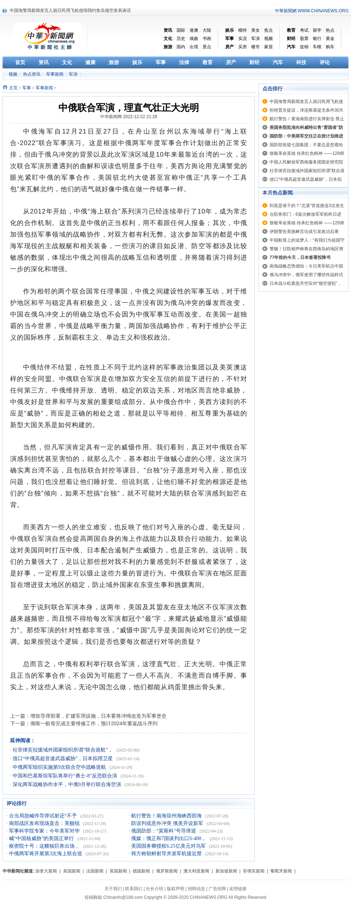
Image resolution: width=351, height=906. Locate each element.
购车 (330, 46)
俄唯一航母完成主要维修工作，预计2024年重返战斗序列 (93, 723)
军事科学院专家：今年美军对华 (45, 831)
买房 (242, 46)
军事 (26, 87)
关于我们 (113, 888)
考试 (304, 30)
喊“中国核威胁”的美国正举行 (42, 838)
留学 (317, 30)
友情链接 (237, 888)
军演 (255, 38)
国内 (181, 46)
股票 (304, 38)
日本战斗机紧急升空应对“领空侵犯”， (306, 283)
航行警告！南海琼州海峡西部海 (167, 815)
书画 (207, 38)
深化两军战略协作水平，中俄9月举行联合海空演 (68, 784)
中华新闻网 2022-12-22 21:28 (128, 116)
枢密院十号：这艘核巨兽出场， (45, 846)
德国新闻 (141, 871)
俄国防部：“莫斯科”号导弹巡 (164, 831)
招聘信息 (196, 888)
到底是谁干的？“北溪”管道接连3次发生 (307, 205)
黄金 (330, 38)
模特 (242, 30)
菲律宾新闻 (254, 871)
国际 (181, 30)
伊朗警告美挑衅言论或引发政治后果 (304, 231)
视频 (268, 38)
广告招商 (217, 888)
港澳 (194, 30)
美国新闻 (71, 871)
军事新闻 (55, 74)
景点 (207, 46)
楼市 (255, 46)
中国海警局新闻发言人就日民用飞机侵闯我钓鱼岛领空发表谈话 (70, 10)
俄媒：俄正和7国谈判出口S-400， (169, 838)
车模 (317, 46)
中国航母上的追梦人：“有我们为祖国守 (307, 240)
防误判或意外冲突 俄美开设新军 (167, 823)
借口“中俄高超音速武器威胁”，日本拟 (306, 179)
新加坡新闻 (226, 871)
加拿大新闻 (46, 871)
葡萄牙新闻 (281, 871)
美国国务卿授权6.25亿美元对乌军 (169, 846)
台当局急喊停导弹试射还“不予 (43, 815)
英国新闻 (118, 871)
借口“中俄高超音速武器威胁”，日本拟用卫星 (63, 758)
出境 (194, 46)
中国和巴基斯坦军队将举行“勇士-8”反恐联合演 (66, 776)
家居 (268, 46)
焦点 (268, 30)
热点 (330, 30)
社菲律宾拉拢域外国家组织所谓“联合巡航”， (63, 750)
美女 (255, 30)
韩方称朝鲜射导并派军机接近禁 (167, 853)
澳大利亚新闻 (196, 871)
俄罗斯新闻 (167, 871)
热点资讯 (32, 74)
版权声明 (175, 888)
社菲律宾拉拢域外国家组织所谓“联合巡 (307, 170)
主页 (13, 87)
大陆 (207, 30)
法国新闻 (94, 871)
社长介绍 (154, 888)
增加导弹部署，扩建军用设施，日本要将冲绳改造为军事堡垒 (98, 716)
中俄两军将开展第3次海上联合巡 (46, 853)
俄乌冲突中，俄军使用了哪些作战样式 (306, 274)
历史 (181, 38)
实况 (242, 38)
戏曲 (194, 38)
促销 (304, 46)
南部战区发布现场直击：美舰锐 (45, 823)
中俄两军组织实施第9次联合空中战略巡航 (60, 767)
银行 (317, 38)
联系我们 (133, 888)
